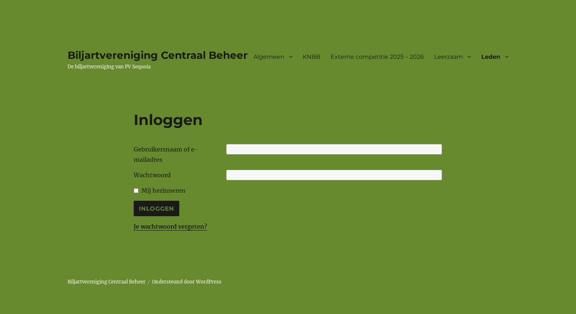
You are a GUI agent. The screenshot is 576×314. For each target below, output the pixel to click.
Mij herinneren (163, 190)
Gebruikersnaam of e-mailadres (166, 154)
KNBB (311, 56)
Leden (490, 56)
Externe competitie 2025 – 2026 (377, 56)
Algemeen (268, 56)
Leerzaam (448, 56)
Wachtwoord (152, 175)
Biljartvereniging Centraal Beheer (158, 55)
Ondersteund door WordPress (187, 282)
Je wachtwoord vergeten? (170, 226)
